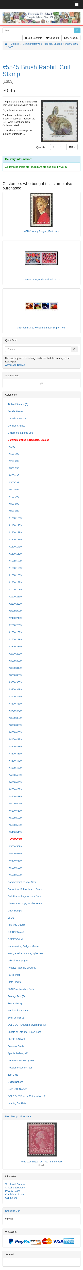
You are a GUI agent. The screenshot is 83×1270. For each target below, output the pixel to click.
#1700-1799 (15, 568)
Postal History (15, 1003)
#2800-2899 (15, 646)
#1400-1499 (15, 546)
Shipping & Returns (15, 1187)
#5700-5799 (15, 853)
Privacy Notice (12, 1191)
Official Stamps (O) (18, 960)
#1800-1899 (15, 575)
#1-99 (11, 446)
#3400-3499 (15, 689)
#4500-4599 (15, 768)
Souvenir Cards (16, 1046)
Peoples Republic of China (22, 967)
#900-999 (13, 511)
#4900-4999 (15, 796)
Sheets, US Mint (16, 1039)
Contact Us (11, 1197)
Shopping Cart (12, 1211)
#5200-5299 (15, 817)
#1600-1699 (15, 561)
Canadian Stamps (17, 418)
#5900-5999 (15, 867)
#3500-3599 (15, 696)
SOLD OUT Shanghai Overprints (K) (27, 1024)
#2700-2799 (15, 639)
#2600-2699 (15, 632)
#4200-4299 (15, 746)
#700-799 (13, 496)
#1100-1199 (15, 525)
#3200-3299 (15, 675)
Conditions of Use (14, 1194)
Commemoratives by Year (21, 1060)
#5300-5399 (15, 825)
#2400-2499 (15, 618)
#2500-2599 (15, 625)
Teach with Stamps (15, 1184)
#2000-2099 (15, 589)
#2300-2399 (15, 611)
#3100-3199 (15, 668)
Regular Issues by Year (20, 1067)
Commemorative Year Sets (22, 882)
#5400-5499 (15, 832)
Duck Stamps (15, 910)
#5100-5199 (15, 810)
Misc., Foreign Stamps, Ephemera (25, 953)
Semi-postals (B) (16, 1017)
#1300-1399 (15, 539)
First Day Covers (16, 925)
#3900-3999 (15, 725)
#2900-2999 (15, 653)
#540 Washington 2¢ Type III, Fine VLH (41, 1161)
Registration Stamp (18, 1010)
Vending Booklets (17, 1103)
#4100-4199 (15, 739)
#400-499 (13, 475)
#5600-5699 (15, 846)
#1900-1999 (15, 582)
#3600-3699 (15, 703)
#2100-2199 (15, 596)
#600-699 (13, 489)
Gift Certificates (16, 932)
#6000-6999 (15, 875)
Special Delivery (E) (18, 1053)
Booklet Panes (15, 411)
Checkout (52, 38)
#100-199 (13, 454)
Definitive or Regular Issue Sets (24, 896)
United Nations (15, 1082)
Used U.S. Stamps (17, 1089)
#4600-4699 (15, 775)
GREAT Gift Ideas (17, 939)
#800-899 (13, 503)
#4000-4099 (15, 732)
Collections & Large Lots (20, 432)
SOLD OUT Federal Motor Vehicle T (26, 1096)
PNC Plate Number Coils (21, 989)
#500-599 (13, 482)
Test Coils (13, 1074)
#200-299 (13, 461)
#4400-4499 (15, 760)
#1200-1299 (15, 532)
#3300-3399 (15, 682)
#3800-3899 (15, 718)
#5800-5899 (15, 860)
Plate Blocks (14, 982)
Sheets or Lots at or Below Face (24, 1032)
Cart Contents (33, 38)
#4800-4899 (15, 789)
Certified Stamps (16, 425)
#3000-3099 (15, 660)
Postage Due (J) (16, 996)
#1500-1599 (15, 553)
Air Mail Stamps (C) (18, 404)
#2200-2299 (15, 603)
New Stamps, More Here (18, 1116)
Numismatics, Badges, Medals (23, 946)
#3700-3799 (15, 710)
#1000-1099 (15, 518)
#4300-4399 (15, 753)
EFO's (11, 917)
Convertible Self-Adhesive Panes (25, 889)
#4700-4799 (15, 782)
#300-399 (13, 468)
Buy (72, 147)
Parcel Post (14, 974)
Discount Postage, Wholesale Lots (26, 903)
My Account (71, 38)
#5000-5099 (15, 803)
